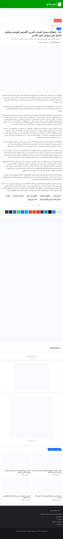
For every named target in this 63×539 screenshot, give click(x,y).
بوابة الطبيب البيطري (57, 521)
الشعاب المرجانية (18, 196)
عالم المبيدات (58, 524)
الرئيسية (58, 25)
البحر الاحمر (56, 196)
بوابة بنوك (59, 519)
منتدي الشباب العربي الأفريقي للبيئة (50, 199)
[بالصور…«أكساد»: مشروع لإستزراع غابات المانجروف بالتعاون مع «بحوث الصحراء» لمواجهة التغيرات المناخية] (47, 461)
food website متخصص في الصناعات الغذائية (51, 514)
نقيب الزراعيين (32, 199)
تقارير (52, 25)
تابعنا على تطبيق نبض (31, 356)
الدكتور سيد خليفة (31, 196)
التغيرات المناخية (44, 196)
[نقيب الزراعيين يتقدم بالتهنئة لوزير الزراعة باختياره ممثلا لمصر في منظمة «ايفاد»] (47, 486)
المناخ (7, 196)
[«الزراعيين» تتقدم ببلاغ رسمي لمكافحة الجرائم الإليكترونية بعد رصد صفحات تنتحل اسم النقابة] (16, 486)
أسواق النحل (59, 516)
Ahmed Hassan (55, 42)
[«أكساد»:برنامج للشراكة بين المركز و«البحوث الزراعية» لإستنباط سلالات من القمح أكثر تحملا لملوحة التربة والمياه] (16, 461)
